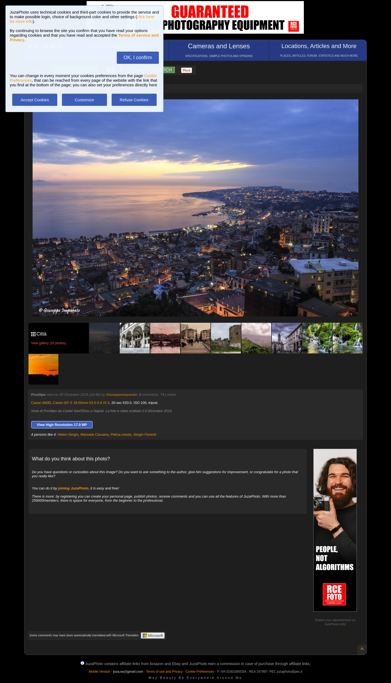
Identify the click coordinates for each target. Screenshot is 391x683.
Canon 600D (41, 403)
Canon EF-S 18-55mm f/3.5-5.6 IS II (81, 403)
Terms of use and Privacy (164, 671)
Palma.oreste (121, 434)
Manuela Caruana (94, 434)
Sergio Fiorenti (144, 434)
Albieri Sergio (68, 434)
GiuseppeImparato (121, 395)
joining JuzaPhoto (73, 488)
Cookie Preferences (199, 671)
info (342, 624)
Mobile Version (99, 671)
